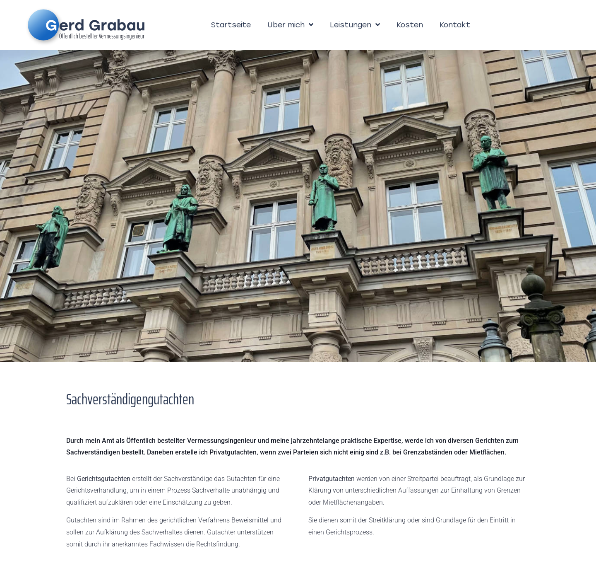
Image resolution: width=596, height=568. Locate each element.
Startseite (231, 24)
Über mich (290, 25)
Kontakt (455, 24)
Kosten (410, 24)
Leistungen (355, 25)
